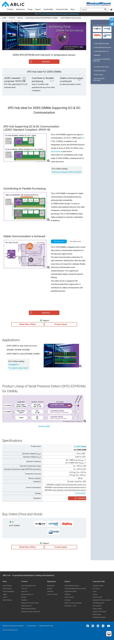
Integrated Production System (102, 600)
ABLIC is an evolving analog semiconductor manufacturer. (57, 14)
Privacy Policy (31, 626)
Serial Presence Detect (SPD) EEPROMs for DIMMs (42, 18)
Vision (95, 591)
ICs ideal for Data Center (101, 67)
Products (10, 9)
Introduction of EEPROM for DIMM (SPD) (102, 60)
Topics (5, 594)
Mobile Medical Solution (28, 609)
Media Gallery (97, 614)
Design (30, 9)
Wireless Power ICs (27, 594)
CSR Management (98, 603)
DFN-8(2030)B (80, 493)
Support (38, 9)
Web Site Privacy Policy (46, 626)
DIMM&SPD (97, 55)
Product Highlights (8, 591)
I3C (82, 138)
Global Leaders (97, 609)
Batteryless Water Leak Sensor (30, 611)
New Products (7, 588)
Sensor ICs (24, 591)
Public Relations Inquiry (72, 585)
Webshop (67, 594)
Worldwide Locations (99, 617)
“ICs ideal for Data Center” (18, 368)
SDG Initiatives (97, 606)
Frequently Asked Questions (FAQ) (75, 588)
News (73, 9)
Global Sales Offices (99, 71)
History (95, 594)
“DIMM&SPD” (13, 365)
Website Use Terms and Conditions (13, 626)
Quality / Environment (99, 611)
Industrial (50, 591)
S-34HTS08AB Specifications (102, 47)
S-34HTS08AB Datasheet (101, 43)
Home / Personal (52, 594)
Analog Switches (26, 606)
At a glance (96, 588)
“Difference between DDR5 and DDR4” (67, 172)
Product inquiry (69, 597)
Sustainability (48, 9)
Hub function (56, 151)
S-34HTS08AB (80, 446)
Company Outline (98, 585)
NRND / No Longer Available (73, 603)
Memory (20, 18)
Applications (20, 9)
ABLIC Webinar (7, 600)
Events (5, 597)
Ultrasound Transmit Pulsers (30, 603)
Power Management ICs (28, 585)
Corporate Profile (62, 9)
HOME (4, 18)
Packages (68, 600)
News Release (7, 585)
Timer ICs (24, 588)
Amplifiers (24, 600)
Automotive (50, 585)
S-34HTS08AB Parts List (100, 51)
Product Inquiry (98, 74)
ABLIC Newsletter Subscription (99, 79)
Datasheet (80, 498)
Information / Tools (70, 606)
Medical (49, 588)
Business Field (97, 597)
